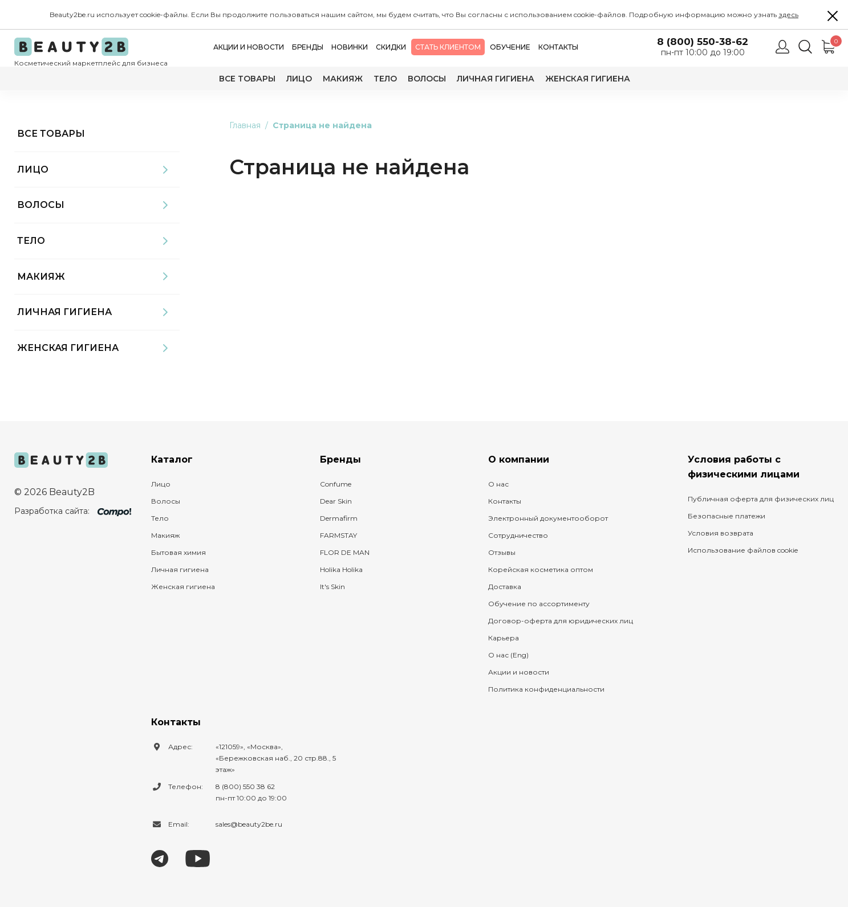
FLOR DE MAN (345, 552)
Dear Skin (336, 501)
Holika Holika (341, 569)
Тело (385, 78)
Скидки (391, 47)
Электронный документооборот (548, 518)
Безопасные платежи (726, 516)
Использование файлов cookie (743, 550)
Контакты (558, 47)
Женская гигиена (587, 78)
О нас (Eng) (508, 655)
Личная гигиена (495, 78)
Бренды (307, 47)
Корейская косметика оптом (540, 569)
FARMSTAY (338, 535)
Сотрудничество (518, 535)
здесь (788, 14)
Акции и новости (248, 47)
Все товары (247, 78)
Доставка (504, 586)
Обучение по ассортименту (539, 603)
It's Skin (332, 586)
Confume (335, 484)
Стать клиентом (448, 47)
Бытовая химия (178, 552)
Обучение (510, 47)
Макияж (343, 78)
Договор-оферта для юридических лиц (560, 620)
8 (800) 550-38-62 (702, 42)
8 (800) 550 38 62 (245, 786)
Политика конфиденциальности (546, 689)
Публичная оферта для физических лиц (761, 499)
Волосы (427, 78)
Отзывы (502, 552)
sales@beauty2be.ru (249, 824)
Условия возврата (720, 533)
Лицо (299, 78)
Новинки (349, 47)
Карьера (503, 638)
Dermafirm (339, 518)
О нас (498, 484)
